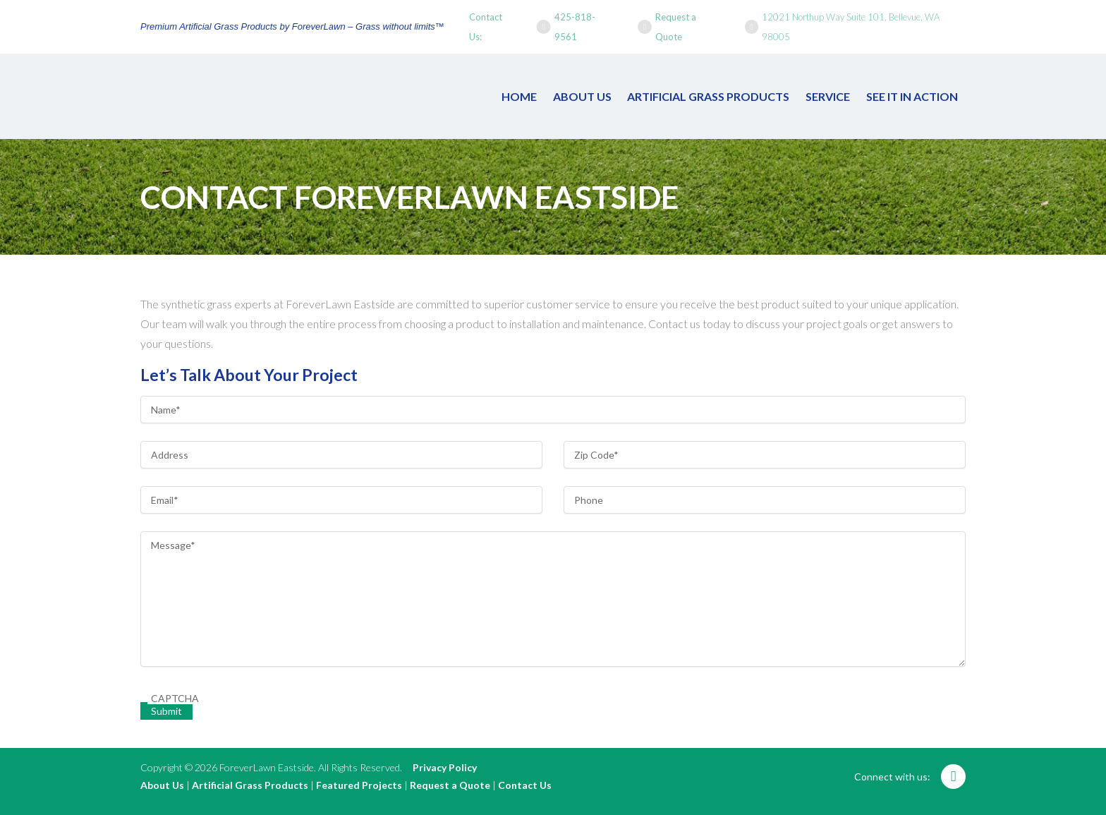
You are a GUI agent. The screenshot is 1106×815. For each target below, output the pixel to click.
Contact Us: (485, 26)
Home (519, 96)
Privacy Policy (445, 767)
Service (828, 96)
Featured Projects (359, 785)
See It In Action (912, 96)
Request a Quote (675, 26)
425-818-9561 (574, 26)
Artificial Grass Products (708, 96)
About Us (582, 96)
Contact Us (525, 785)
